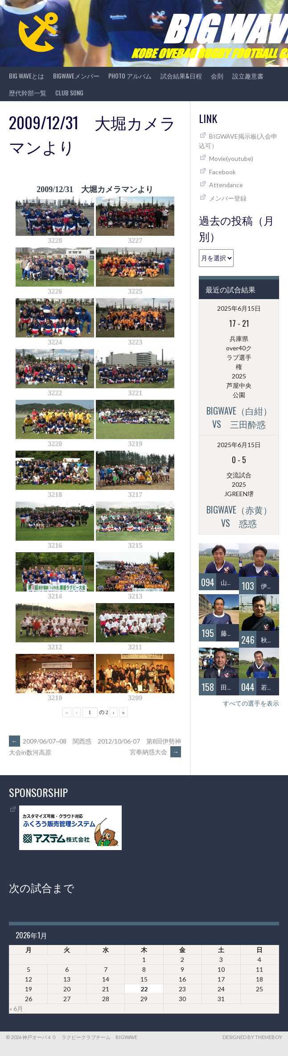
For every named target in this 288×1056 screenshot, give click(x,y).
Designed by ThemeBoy (252, 1037)
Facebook (222, 172)
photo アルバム (130, 75)
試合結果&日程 (181, 75)
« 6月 (16, 1008)
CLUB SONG (69, 92)
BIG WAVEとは (26, 75)
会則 (217, 75)
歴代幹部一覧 (27, 92)
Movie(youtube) (231, 158)
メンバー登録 (228, 198)
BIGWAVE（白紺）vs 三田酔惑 (239, 417)
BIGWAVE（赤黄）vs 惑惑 (239, 516)
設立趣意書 (247, 75)
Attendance (226, 185)
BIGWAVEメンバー (76, 75)
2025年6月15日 (239, 308)
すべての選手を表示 (251, 703)
